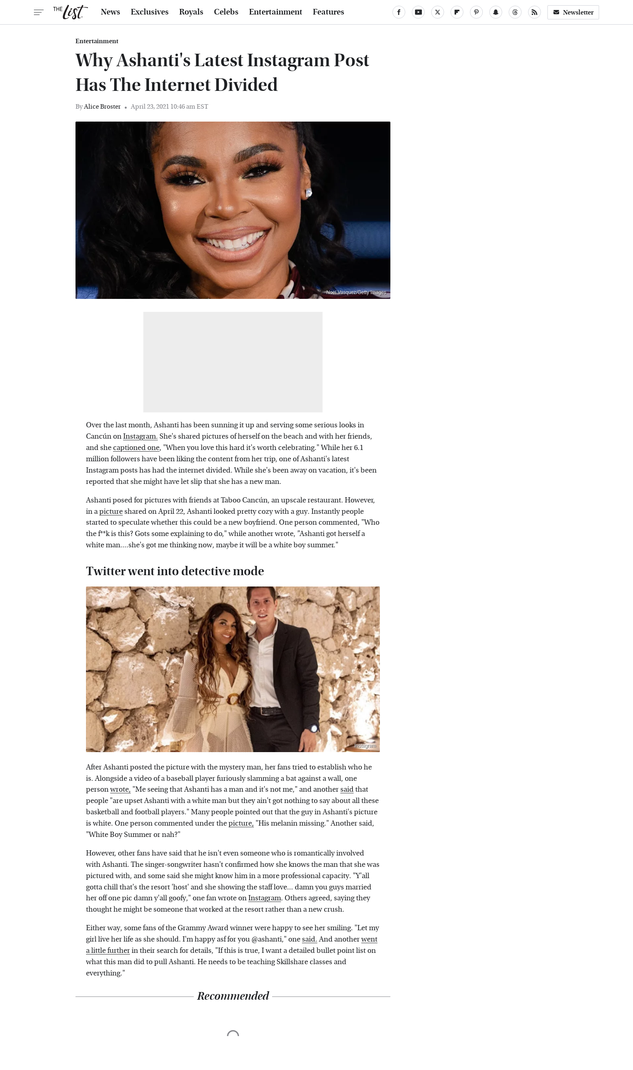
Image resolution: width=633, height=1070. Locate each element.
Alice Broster (102, 106)
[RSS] (534, 12)
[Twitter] (437, 12)
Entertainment (275, 12)
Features (328, 12)
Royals (191, 12)
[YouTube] (418, 12)
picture (111, 511)
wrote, (120, 789)
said (347, 789)
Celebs (226, 12)
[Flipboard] (457, 12)
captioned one (136, 448)
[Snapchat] (495, 12)
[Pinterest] (476, 12)
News (110, 12)
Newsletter (573, 12)
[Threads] (515, 12)
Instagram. (140, 436)
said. (309, 939)
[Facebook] (398, 12)
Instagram (365, 745)
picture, (241, 823)
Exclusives (150, 12)
